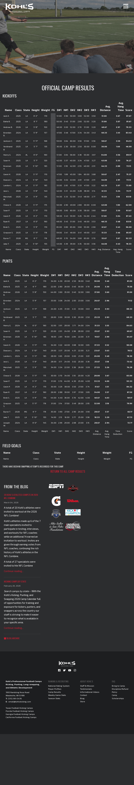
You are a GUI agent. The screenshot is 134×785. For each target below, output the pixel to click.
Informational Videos (89, 692)
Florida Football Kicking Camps (20, 711)
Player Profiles (54, 689)
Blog (82, 698)
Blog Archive (12, 638)
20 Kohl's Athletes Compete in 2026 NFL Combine (21, 496)
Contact (83, 695)
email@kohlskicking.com (19, 701)
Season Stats (54, 698)
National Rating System (59, 686)
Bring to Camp (118, 686)
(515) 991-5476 (15, 698)
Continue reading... (13, 571)
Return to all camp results (67, 471)
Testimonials (86, 689)
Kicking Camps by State (15, 581)
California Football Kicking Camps (21, 717)
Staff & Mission (87, 686)
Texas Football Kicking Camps (19, 708)
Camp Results (54, 692)
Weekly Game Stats (57, 695)
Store (82, 701)
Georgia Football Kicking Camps (20, 714)
